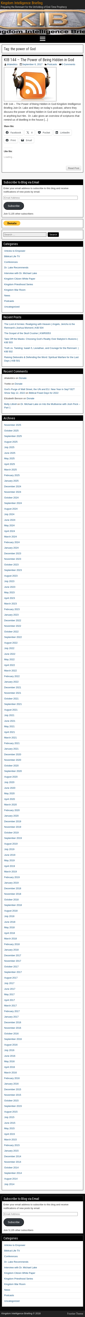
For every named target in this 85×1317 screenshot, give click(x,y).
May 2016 (9, 1061)
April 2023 (9, 598)
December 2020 (12, 754)
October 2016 (11, 1033)
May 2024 (9, 525)
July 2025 (9, 447)
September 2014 (13, 1173)
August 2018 (11, 910)
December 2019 (12, 821)
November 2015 (12, 1095)
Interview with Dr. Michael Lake (20, 273)
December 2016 (12, 1022)
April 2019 (9, 866)
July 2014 (9, 1184)
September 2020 (13, 771)
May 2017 (9, 994)
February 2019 (12, 877)
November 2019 (12, 827)
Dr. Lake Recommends (16, 267)
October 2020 (11, 765)
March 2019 (10, 871)
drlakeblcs (12, 64)
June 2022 (9, 654)
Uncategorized (12, 306)
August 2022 (11, 642)
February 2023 (12, 609)
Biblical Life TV (12, 256)
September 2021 (13, 704)
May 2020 (9, 793)
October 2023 (11, 564)
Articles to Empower (14, 250)
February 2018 (12, 944)
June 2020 (9, 788)
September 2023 (13, 570)
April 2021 (9, 732)
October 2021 (11, 698)
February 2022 (12, 676)
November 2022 (12, 626)
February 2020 (12, 810)
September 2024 (13, 503)
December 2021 (12, 687)
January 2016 (11, 1083)
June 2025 (9, 453)
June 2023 (9, 587)
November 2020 (12, 760)
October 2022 (11, 631)
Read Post (73, 168)
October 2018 (11, 899)
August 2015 (11, 1111)
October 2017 (11, 966)
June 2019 (9, 855)
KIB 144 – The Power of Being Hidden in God (39, 59)
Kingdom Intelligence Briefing (22, 3)
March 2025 (10, 469)
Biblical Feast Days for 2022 (43, 393)
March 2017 (10, 1005)
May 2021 (9, 726)
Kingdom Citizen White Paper (19, 278)
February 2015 (12, 1145)
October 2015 (11, 1100)
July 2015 (9, 1117)
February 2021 (12, 743)
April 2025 (9, 464)
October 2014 (11, 1167)
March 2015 (10, 1139)
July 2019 (9, 849)
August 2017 (11, 977)
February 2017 (12, 1011)
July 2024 (9, 514)
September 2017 (13, 972)
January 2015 (11, 1150)
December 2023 (12, 553)
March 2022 (10, 670)
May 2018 (9, 927)
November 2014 (12, 1161)
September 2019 (13, 838)
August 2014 (11, 1178)
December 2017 (12, 955)
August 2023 (11, 575)
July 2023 (9, 581)
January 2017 (11, 1016)
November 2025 (12, 425)
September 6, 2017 (32, 64)
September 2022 (13, 637)
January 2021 (11, 748)
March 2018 (10, 938)
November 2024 (12, 492)
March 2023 (10, 603)
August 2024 (11, 508)
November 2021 (12, 693)
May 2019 (9, 860)
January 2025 (11, 480)
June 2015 (9, 1123)
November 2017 (12, 961)
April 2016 (9, 1067)
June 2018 (9, 922)
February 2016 (12, 1078)
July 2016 (9, 1050)
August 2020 (11, 776)
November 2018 (12, 894)
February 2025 (12, 475)
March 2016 (10, 1072)
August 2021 (11, 709)
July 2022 (9, 648)
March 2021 (10, 737)
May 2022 (9, 659)
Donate (23, 378)
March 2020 (10, 804)
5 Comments (68, 64)
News (7, 295)
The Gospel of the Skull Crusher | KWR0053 (27, 333)
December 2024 (12, 486)
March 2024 (10, 536)
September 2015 (13, 1106)
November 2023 (12, 559)
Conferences (11, 262)
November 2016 (12, 1028)
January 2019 (11, 882)
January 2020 (11, 815)
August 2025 (11, 441)
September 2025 (13, 436)
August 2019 (11, 843)
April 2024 (9, 531)
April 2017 (9, 1000)
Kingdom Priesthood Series (18, 284)
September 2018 (13, 905)
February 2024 (12, 542)
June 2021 (9, 721)
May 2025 (9, 458)
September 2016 (13, 1039)
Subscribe (14, 205)
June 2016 (9, 1056)
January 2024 (11, 547)
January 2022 (11, 681)
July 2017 (9, 983)
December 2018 (12, 888)
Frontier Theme (75, 1313)
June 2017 (9, 989)
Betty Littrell (10, 404)
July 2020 (9, 782)
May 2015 (9, 1128)
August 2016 (11, 1044)
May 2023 (9, 592)
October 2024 (11, 497)
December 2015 (12, 1089)
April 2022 (9, 665)
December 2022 (12, 620)
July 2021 (9, 715)
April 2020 (9, 799)
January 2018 (11, 949)
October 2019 (11, 832)
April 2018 (9, 933)
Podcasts (52, 64)
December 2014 (12, 1156)
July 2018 (9, 916)
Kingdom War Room (15, 289)
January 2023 (11, 614)
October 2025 (11, 430)
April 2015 (9, 1134)
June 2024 (9, 520)
